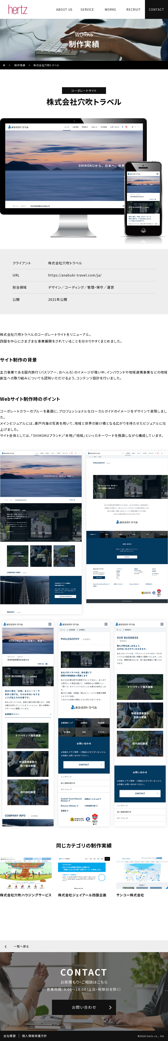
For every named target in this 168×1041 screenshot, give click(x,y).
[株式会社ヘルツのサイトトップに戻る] (17, 9)
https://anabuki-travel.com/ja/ (75, 275)
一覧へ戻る (21, 946)
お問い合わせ (84, 1007)
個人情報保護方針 (34, 1036)
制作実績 (19, 65)
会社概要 (9, 1036)
